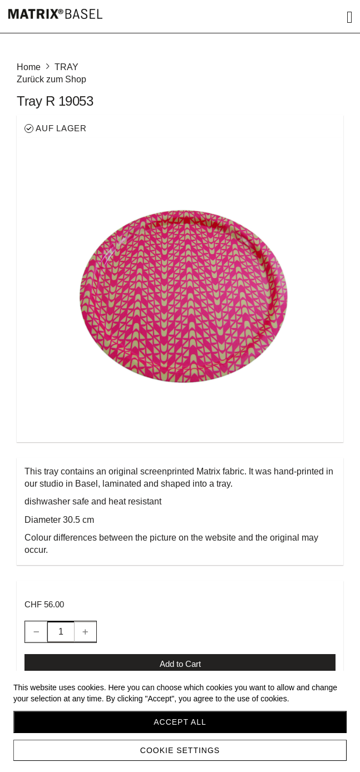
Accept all (180, 721)
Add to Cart (180, 664)
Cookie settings (180, 750)
